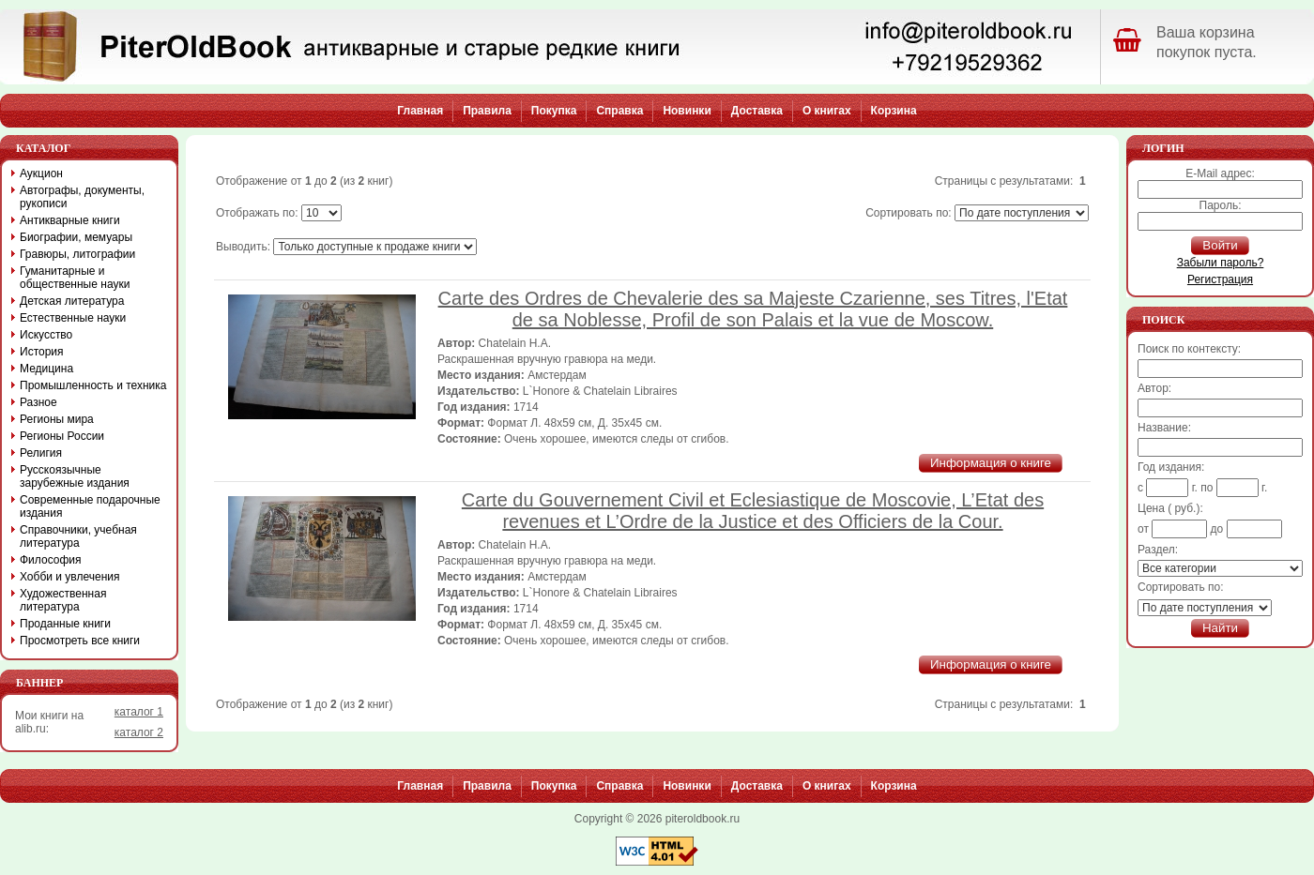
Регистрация (1220, 279)
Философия (51, 559)
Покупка (554, 110)
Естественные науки (73, 317)
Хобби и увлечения (70, 576)
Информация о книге (990, 463)
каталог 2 (139, 732)
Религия (41, 453)
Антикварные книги (70, 220)
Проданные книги (65, 623)
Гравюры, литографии (77, 254)
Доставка (757, 110)
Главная (420, 110)
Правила (487, 110)
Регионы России (62, 436)
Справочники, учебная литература (78, 536)
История (42, 351)
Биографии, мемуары (76, 237)
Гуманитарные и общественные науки (75, 277)
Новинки (686, 110)
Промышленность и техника (93, 385)
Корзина (894, 110)
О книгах (826, 110)
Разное (38, 402)
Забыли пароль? (1220, 262)
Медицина (46, 368)
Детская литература (72, 301)
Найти (1220, 628)
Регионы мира (57, 419)
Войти (1219, 245)
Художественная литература (63, 600)
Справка (619, 110)
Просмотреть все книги (80, 640)
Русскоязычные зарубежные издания (75, 476)
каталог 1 (139, 711)
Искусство (46, 334)
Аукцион (41, 173)
